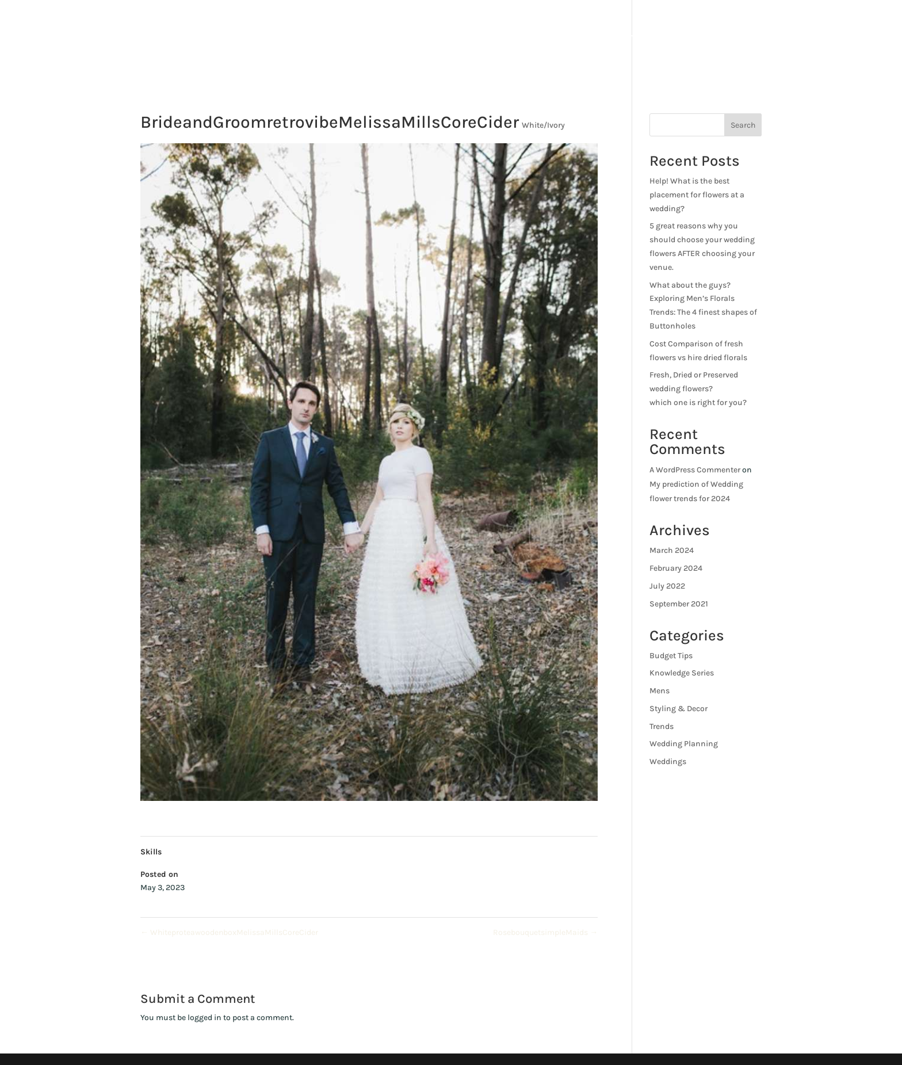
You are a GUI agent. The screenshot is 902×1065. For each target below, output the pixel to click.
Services (675, 40)
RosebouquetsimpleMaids (545, 932)
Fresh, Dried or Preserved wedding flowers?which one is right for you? (698, 388)
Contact (815, 40)
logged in (204, 1017)
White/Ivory (543, 125)
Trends (661, 726)
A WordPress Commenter (694, 470)
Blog (771, 40)
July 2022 (667, 586)
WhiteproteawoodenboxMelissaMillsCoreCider (229, 932)
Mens (659, 691)
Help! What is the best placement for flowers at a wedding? (696, 194)
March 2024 (671, 550)
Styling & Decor (678, 708)
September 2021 (678, 604)
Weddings (667, 761)
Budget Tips (671, 656)
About (626, 40)
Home (582, 40)
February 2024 (675, 568)
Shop (733, 40)
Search (743, 125)
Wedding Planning (683, 744)
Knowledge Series (681, 673)
